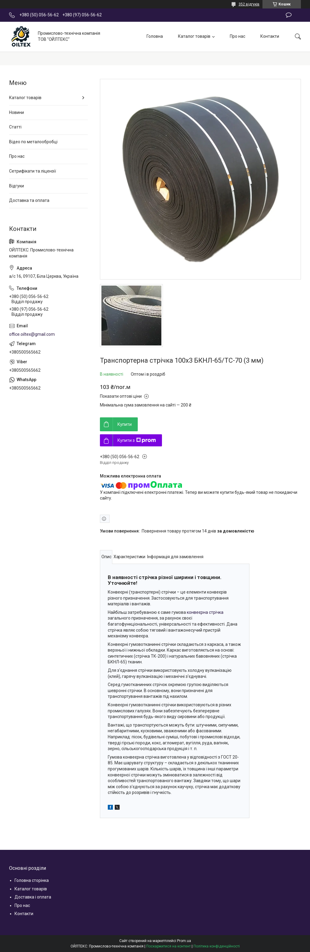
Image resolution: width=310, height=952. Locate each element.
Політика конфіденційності (216, 946)
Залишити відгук (289, 15)
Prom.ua (184, 941)
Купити (124, 424)
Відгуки (16, 185)
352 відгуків (249, 4)
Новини (16, 112)
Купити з (136, 440)
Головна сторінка (32, 880)
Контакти (269, 36)
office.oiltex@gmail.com (32, 334)
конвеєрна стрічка (205, 612)
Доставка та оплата (29, 200)
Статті (15, 127)
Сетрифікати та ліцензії (32, 171)
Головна (155, 36)
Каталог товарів (194, 36)
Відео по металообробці (33, 141)
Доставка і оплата (33, 897)
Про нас (237, 36)
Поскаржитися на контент (168, 946)
